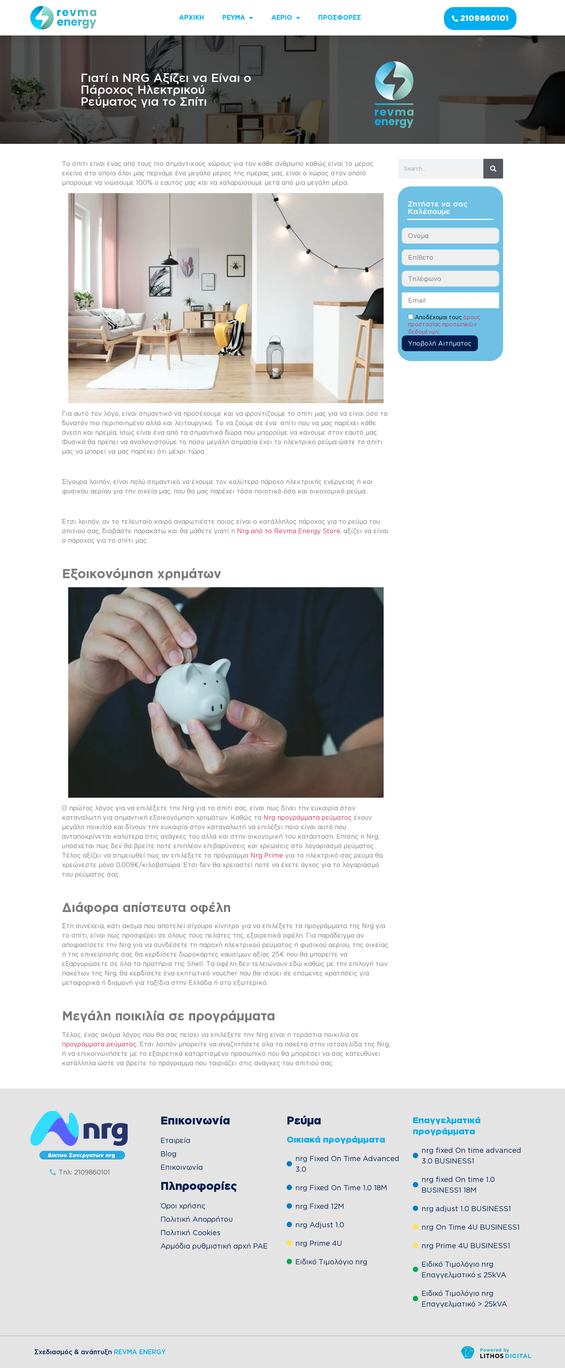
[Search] (493, 169)
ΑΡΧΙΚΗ (191, 17)
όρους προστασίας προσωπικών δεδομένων (444, 324)
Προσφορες (339, 17)
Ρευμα (237, 18)
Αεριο (285, 18)
